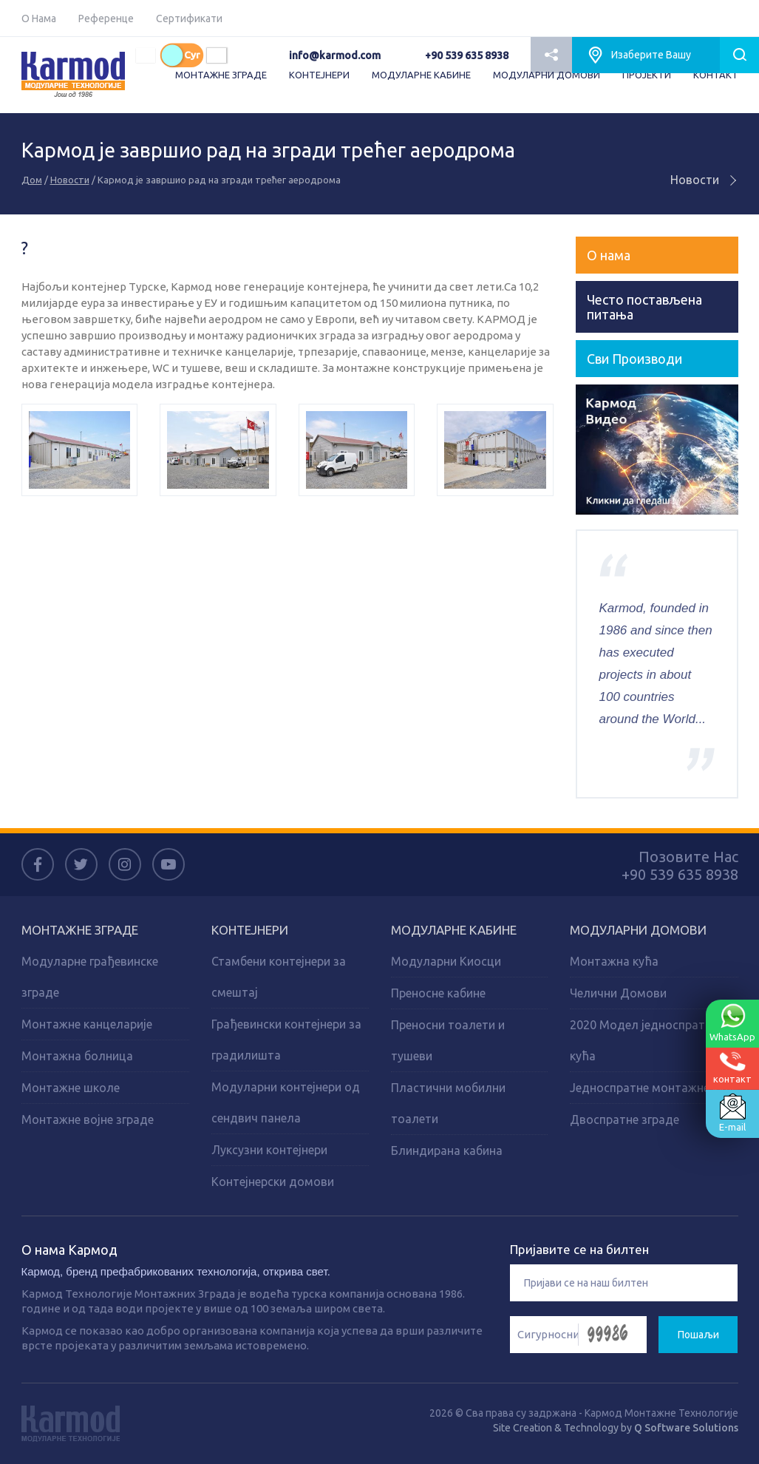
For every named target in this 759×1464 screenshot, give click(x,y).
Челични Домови (618, 993)
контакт (732, 1067)
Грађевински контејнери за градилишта (286, 1039)
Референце (106, 18)
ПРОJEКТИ (646, 75)
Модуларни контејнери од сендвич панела (285, 1102)
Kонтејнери (249, 930)
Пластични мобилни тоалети (448, 1103)
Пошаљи (698, 1335)
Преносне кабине (438, 993)
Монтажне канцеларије (86, 1024)
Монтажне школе (70, 1087)
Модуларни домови (638, 930)
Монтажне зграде (79, 930)
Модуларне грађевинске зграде (89, 977)
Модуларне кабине (454, 930)
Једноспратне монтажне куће (654, 1087)
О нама (608, 255)
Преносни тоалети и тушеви (448, 1040)
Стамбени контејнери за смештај (278, 977)
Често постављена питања (644, 307)
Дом (31, 179)
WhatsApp (732, 1022)
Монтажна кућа (614, 961)
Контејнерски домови (272, 1181)
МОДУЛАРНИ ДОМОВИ (546, 75)
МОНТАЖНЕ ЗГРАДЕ (221, 75)
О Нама (38, 18)
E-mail (732, 1113)
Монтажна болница (77, 1056)
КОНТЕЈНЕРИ (319, 75)
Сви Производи (634, 358)
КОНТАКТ (715, 75)
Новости (69, 179)
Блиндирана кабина (447, 1150)
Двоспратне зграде (624, 1119)
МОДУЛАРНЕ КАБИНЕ (421, 75)
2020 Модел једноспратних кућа (647, 1040)
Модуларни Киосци (446, 961)
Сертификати (189, 18)
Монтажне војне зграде (87, 1119)
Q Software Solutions (686, 1428)
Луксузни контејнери (269, 1149)
